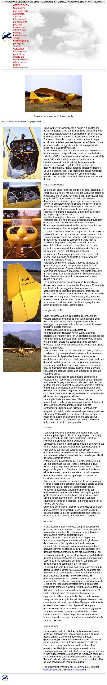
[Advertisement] (68, 36)
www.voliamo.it (51, 669)
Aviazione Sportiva (17, 122)
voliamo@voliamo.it (76, 669)
